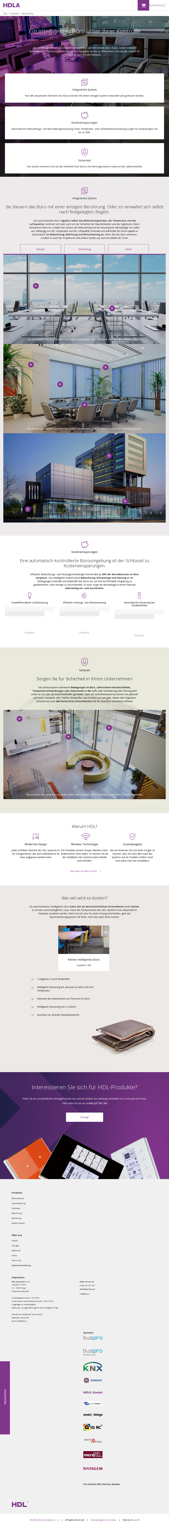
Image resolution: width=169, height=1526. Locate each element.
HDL (5, 13)
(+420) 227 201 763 (87, 1285)
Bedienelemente (18, 1198)
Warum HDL (16, 1260)
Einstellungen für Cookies (103, 1519)
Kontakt (15, 1240)
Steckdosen (16, 1208)
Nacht (128, 249)
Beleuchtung (17, 1213)
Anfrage (84, 1117)
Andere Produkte (18, 1223)
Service (14, 1255)
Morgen (40, 249)
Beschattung (16, 1218)
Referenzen (16, 1250)
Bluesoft (135, 1519)
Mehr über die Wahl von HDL (83, 871)
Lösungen (14, 13)
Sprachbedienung (18, 1203)
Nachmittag (84, 249)
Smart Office (28, 13)
